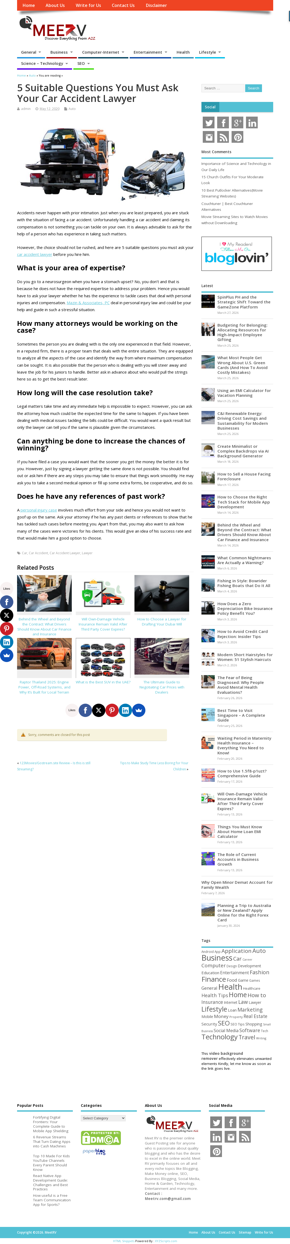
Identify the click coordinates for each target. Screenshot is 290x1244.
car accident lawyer (34, 254)
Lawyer (87, 553)
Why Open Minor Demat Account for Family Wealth (237, 884)
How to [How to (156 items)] (257, 995)
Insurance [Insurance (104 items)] (212, 1002)
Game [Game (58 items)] (243, 980)
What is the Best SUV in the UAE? (103, 682)
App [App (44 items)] (217, 951)
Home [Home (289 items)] (238, 994)
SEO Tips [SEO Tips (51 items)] (238, 1024)
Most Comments (216, 151)
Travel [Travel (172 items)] (247, 1037)
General (28, 52)
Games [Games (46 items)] (254, 980)
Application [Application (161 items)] (236, 950)
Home (28, 5)
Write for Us (88, 5)
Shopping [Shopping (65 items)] (253, 1024)
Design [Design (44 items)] (232, 966)
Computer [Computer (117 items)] (213, 965)
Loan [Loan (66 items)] (232, 1010)
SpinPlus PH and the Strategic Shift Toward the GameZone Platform (244, 301)
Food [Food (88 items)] (232, 980)
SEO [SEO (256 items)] (224, 1023)
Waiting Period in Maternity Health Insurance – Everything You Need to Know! (244, 745)
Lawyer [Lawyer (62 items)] (255, 1002)
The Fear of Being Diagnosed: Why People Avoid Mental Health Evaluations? (240, 685)
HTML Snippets (123, 1241)
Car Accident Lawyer (65, 553)
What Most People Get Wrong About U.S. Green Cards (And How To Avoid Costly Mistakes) (242, 365)
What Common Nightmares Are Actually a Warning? (244, 560)
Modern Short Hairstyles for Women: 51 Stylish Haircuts (245, 657)
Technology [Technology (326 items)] (219, 1036)
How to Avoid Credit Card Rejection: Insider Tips (242, 634)
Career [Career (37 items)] (247, 959)
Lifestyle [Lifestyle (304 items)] (214, 1008)
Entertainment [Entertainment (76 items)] (234, 973)
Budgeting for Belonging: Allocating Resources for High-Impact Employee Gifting (242, 332)
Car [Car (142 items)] (237, 958)
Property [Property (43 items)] (236, 1017)
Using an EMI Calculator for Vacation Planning (244, 393)
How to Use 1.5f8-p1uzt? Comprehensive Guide (242, 773)
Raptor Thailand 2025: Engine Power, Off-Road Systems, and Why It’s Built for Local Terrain (44, 687)
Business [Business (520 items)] (216, 957)
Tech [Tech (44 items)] (264, 1031)
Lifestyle (207, 52)
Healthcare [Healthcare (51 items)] (251, 988)
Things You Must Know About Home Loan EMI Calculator (239, 831)
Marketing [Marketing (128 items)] (250, 1009)
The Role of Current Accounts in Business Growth (238, 859)
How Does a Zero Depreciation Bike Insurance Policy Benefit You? (245, 608)
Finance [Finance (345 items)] (213, 979)
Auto (72, 108)
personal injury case (39, 510)
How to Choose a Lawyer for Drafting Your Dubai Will (161, 622)
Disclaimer (156, 5)
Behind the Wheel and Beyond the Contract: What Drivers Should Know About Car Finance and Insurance (44, 627)
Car (24, 553)
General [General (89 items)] (209, 988)
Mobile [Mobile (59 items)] (207, 1016)
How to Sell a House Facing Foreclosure (244, 476)
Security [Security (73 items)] (209, 1024)
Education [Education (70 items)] (210, 972)
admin (26, 108)
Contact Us (123, 5)
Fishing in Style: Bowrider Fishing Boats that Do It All (243, 583)
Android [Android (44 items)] (207, 951)
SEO (81, 63)
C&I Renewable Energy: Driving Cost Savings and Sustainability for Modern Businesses (242, 421)
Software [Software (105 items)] (249, 1030)
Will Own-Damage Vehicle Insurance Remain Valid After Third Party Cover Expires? (103, 624)
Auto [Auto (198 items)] (259, 950)
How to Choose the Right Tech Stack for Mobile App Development (243, 501)
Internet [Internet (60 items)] (230, 1002)
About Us (55, 5)
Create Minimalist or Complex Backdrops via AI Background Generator (243, 450)
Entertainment (148, 52)
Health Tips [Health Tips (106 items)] (214, 995)
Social (210, 107)
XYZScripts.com (166, 1241)
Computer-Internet (100, 52)
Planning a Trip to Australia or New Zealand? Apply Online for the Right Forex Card (244, 913)
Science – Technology (42, 63)
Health (183, 52)
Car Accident (38, 553)
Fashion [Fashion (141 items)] (259, 972)
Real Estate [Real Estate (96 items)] (255, 1016)
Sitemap (245, 1232)
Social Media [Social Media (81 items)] (226, 1030)
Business (59, 52)
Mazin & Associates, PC (88, 302)
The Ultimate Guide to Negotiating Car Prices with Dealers (162, 687)
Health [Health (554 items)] (230, 986)
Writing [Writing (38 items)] (261, 1038)
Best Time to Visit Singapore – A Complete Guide (241, 715)
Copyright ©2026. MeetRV (36, 1232)
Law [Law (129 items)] (243, 1001)
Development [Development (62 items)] (249, 965)
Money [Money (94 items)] (221, 1016)
